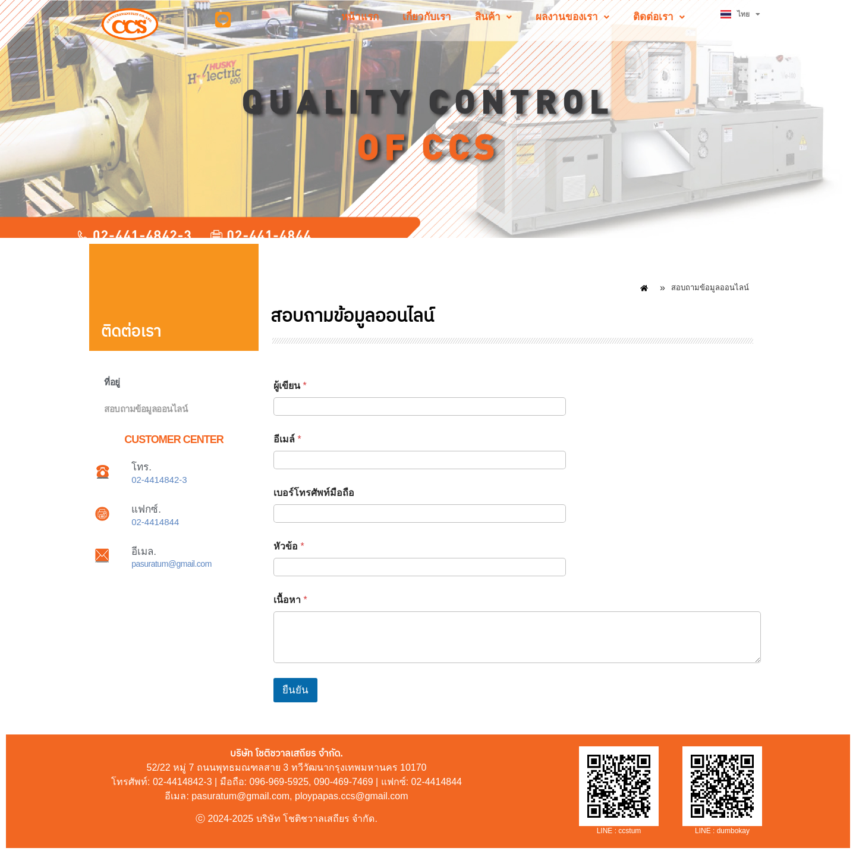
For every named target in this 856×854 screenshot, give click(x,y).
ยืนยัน (295, 690)
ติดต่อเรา (659, 17)
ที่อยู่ (112, 382)
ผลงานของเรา (572, 17)
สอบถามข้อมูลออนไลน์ (145, 409)
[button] (493, 17)
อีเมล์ (287, 439)
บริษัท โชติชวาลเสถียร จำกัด (315, 819)
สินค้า (493, 17)
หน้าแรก (360, 17)
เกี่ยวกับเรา (426, 17)
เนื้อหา (290, 600)
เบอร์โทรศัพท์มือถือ (313, 493)
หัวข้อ (288, 546)
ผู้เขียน (290, 386)
